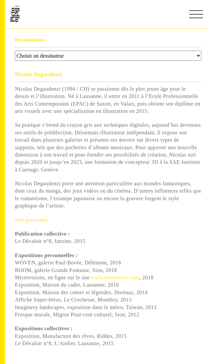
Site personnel (32, 220)
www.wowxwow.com (115, 277)
